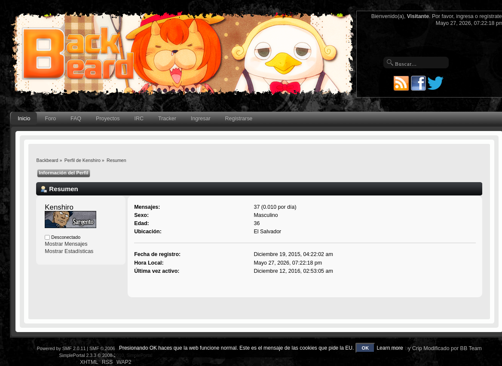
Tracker (167, 119)
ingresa (465, 16)
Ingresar (201, 119)
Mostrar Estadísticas (69, 251)
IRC (139, 119)
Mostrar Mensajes (66, 244)
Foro (50, 119)
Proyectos (107, 119)
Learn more (389, 348)
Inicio (24, 119)
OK (365, 348)
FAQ (75, 119)
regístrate (490, 16)
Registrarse (239, 119)
